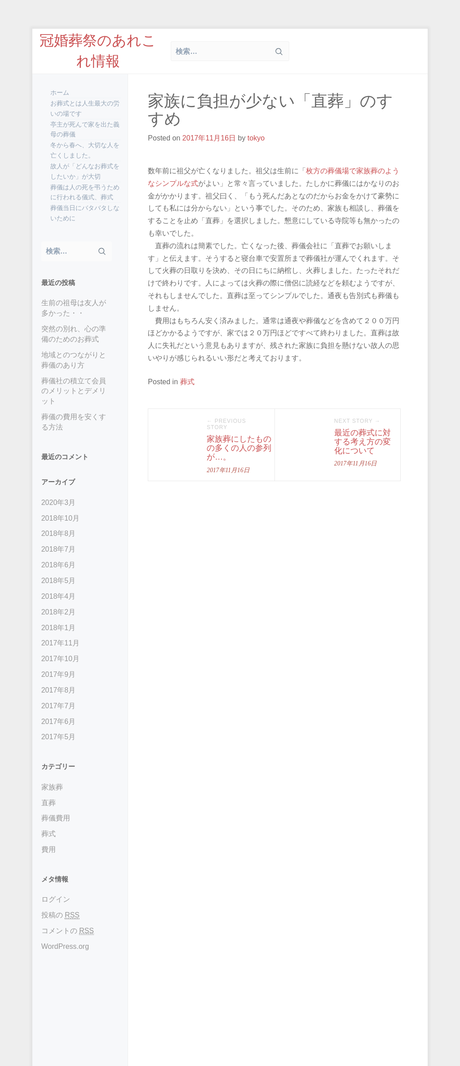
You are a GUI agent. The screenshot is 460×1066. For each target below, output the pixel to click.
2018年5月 (58, 580)
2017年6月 (58, 721)
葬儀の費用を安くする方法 (73, 422)
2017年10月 (60, 658)
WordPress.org (65, 946)
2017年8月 (58, 690)
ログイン (55, 899)
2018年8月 (58, 533)
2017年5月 (58, 737)
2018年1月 (58, 628)
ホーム (59, 92)
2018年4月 (58, 596)
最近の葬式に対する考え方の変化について (362, 441)
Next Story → (357, 421)
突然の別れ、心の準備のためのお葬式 (73, 334)
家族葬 (52, 787)
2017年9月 (58, 674)
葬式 (48, 834)
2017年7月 (58, 706)
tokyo (256, 138)
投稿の (60, 915)
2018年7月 (58, 549)
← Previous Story (226, 424)
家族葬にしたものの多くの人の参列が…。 (239, 447)
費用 (48, 849)
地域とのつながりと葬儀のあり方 (73, 360)
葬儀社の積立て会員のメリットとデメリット (73, 391)
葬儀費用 (55, 818)
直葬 (48, 803)
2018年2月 (58, 612)
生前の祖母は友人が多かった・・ (73, 308)
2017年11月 (60, 643)
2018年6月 (58, 565)
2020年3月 (58, 502)
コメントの (67, 931)
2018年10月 (60, 518)
